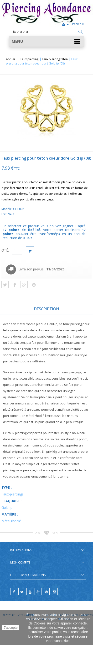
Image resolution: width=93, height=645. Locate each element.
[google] (38, 591)
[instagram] (54, 591)
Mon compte (20, 562)
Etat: (4, 214)
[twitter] (21, 591)
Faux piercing (29, 59)
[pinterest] (46, 591)
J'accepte (11, 627)
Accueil (11, 59)
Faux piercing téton (55, 59)
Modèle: (7, 209)
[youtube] (29, 591)
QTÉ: (5, 250)
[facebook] (13, 591)
